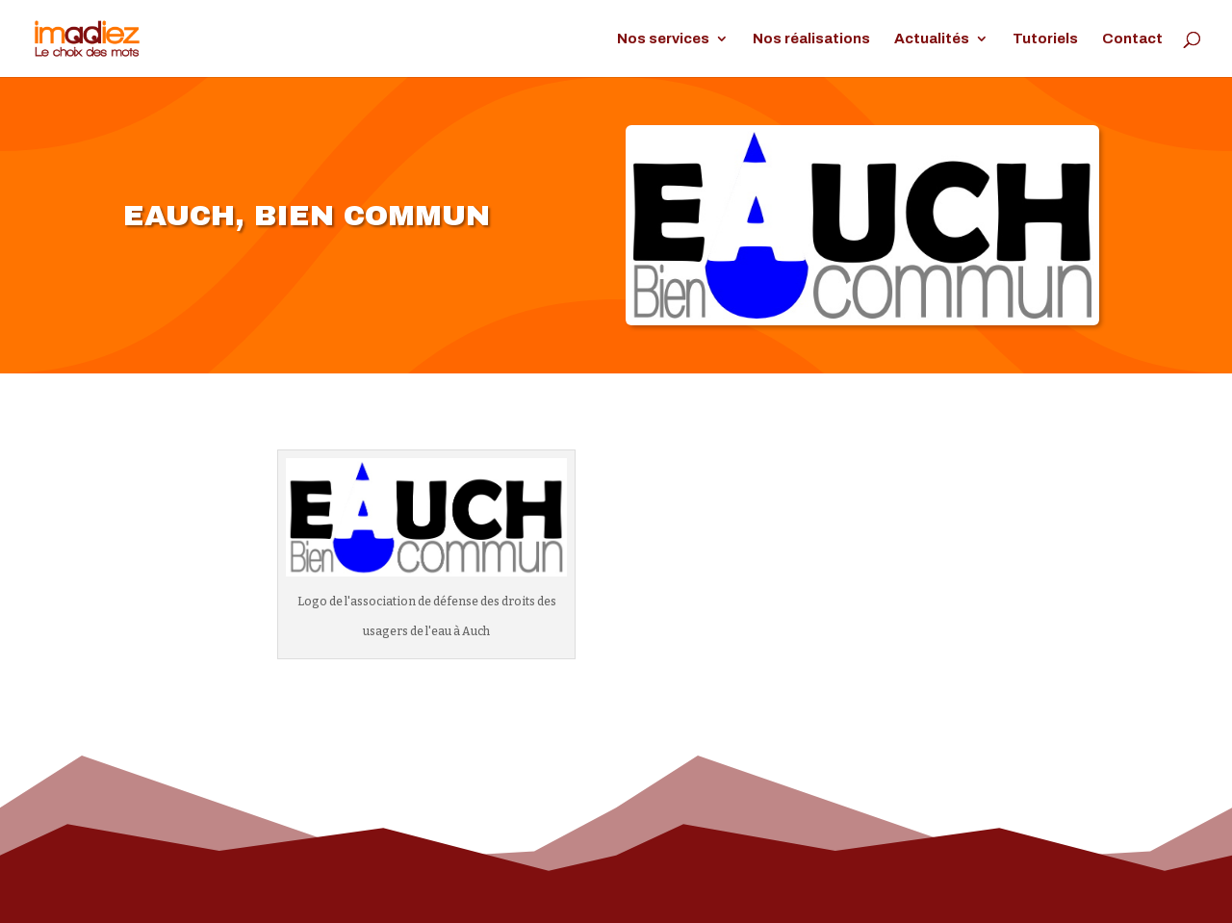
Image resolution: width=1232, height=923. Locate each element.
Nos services (663, 39)
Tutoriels (1045, 39)
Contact (1132, 39)
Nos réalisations (811, 39)
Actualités (931, 39)
